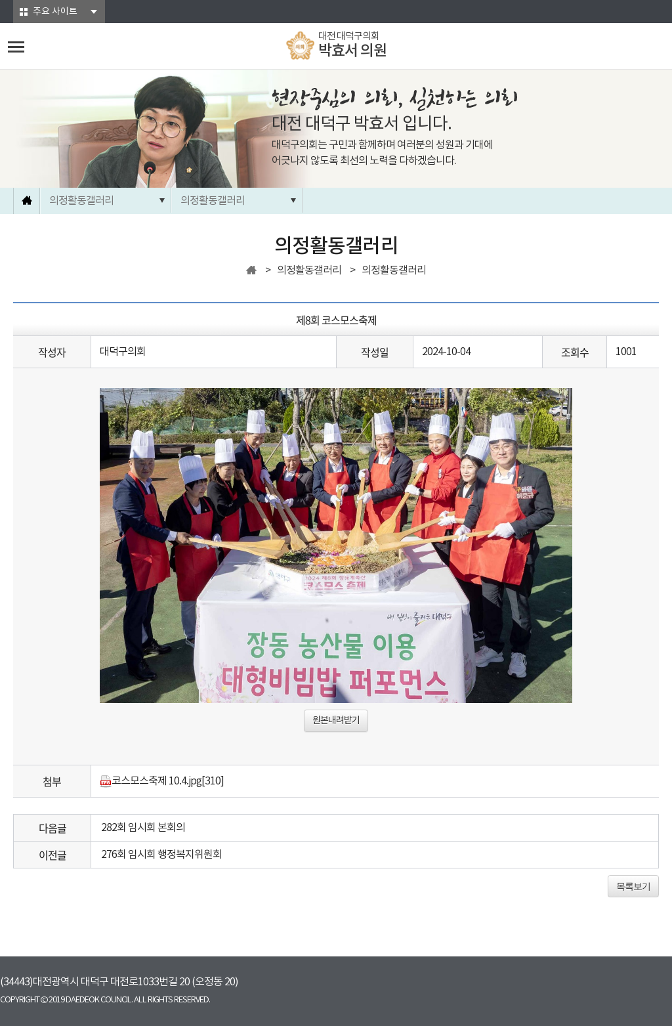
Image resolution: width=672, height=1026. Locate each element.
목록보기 (633, 886)
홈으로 (27, 201)
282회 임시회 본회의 (143, 828)
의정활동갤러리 (81, 201)
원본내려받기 (336, 721)
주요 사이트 (55, 12)
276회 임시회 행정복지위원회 (161, 855)
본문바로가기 (0, 0)
